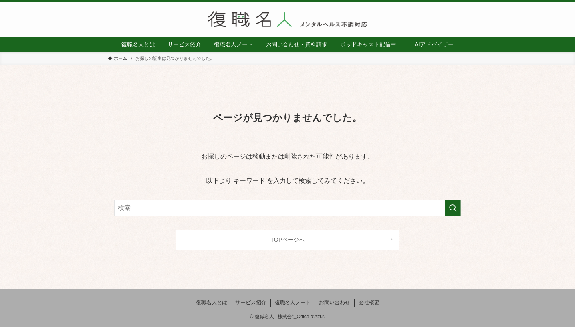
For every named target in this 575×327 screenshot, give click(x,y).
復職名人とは (211, 302)
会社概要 (369, 302)
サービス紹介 (250, 302)
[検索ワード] (287, 208)
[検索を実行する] (453, 208)
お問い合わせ (334, 302)
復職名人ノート (293, 302)
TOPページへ (287, 239)
